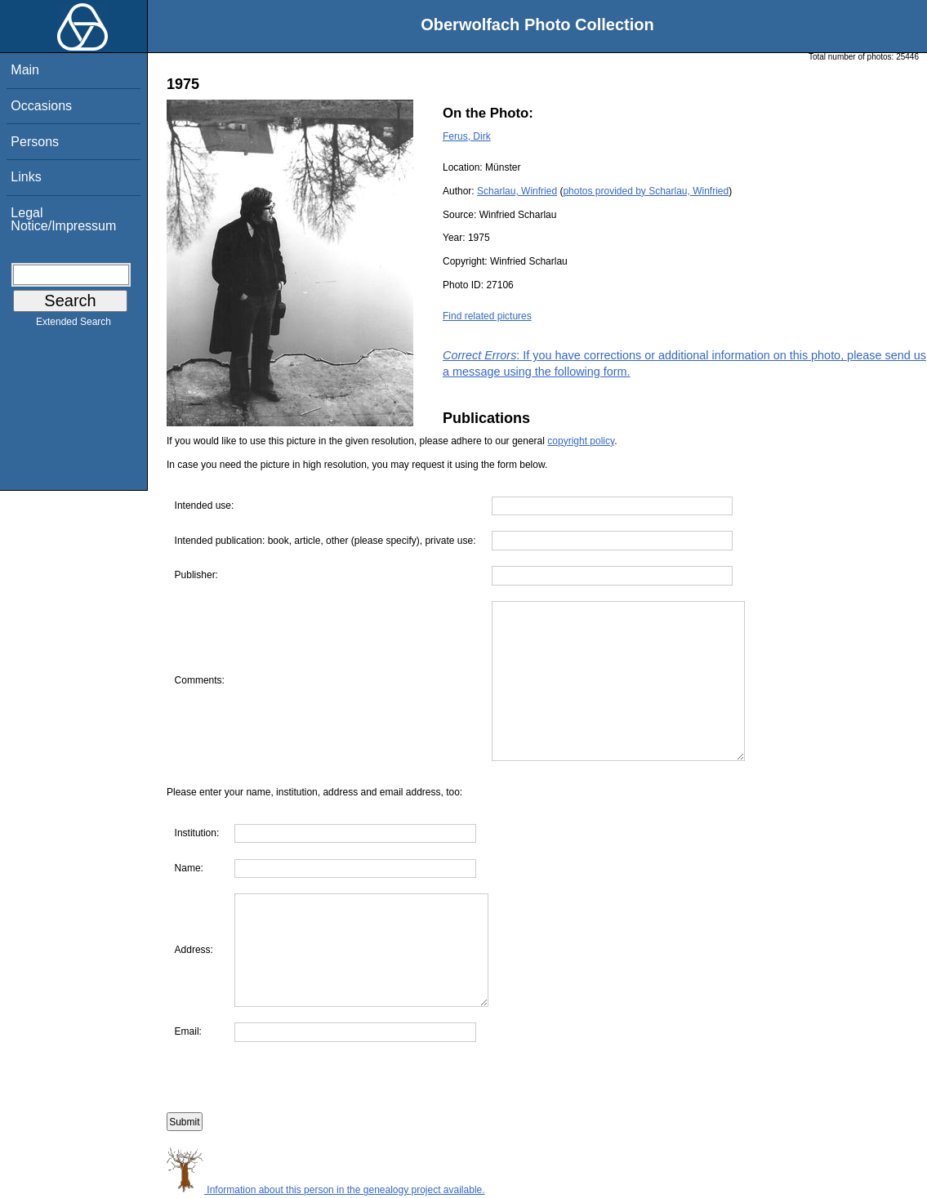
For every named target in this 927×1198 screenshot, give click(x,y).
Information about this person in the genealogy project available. (326, 1190)
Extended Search (73, 325)
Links (26, 177)
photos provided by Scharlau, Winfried (646, 191)
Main (25, 70)
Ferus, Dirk (467, 136)
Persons (35, 142)
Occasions (41, 106)
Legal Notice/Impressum (63, 219)
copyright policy (580, 441)
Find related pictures (487, 316)
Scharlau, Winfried (517, 191)
